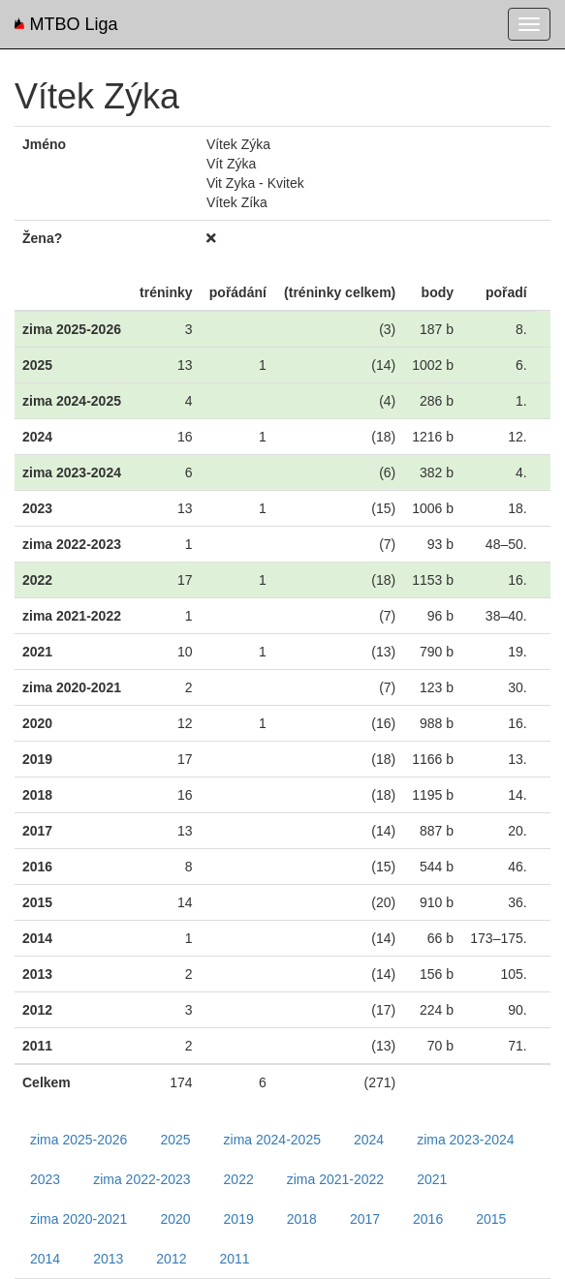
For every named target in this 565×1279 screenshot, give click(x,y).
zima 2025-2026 (78, 1139)
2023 (45, 1179)
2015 (491, 1219)
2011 (234, 1258)
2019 (239, 1219)
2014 (45, 1258)
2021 (432, 1179)
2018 (302, 1219)
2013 (108, 1258)
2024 (369, 1139)
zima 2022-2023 (141, 1179)
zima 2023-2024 (465, 1139)
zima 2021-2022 (335, 1179)
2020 (175, 1219)
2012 (171, 1258)
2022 (239, 1179)
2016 (428, 1219)
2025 (175, 1139)
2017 (365, 1219)
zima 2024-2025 (272, 1139)
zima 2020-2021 (78, 1219)
